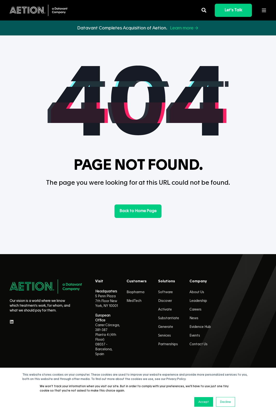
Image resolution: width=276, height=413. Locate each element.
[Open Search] (205, 9)
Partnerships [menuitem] (168, 344)
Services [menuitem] (164, 335)
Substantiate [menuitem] (168, 318)
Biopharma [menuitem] (135, 292)
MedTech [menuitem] (134, 301)
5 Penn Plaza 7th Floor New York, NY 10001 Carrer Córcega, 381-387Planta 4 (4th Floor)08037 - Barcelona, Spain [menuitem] (107, 323)
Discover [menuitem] (165, 301)
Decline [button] (225, 401)
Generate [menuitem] (165, 327)
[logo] (46, 286)
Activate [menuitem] (165, 309)
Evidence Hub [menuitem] (200, 327)
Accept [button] (203, 401)
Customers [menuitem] (137, 281)
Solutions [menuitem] (166, 281)
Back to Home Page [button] (138, 211)
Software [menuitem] (165, 292)
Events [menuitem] (194, 335)
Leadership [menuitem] (198, 301)
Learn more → (184, 28)
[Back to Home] (38, 10)
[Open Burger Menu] (264, 10)
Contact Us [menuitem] (198, 344)
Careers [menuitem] (195, 309)
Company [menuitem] (198, 281)
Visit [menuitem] (99, 281)
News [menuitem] (193, 318)
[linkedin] (12, 322)
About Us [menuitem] (196, 292)
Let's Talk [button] (233, 10)
